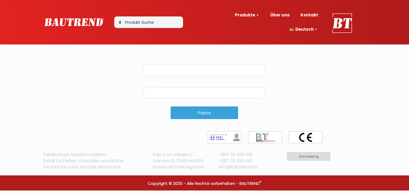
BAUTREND (249, 183)
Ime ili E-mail (157, 59)
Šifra (148, 82)
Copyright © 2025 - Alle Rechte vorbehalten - (193, 183)
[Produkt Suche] (148, 22)
